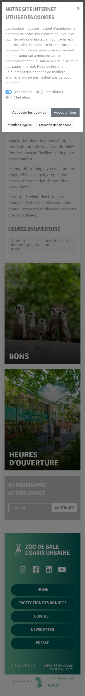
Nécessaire (23, 92)
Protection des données (54, 125)
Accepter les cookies (29, 112)
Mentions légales (19, 125)
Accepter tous (65, 112)
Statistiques (53, 92)
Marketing (22, 97)
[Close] (78, 8)
